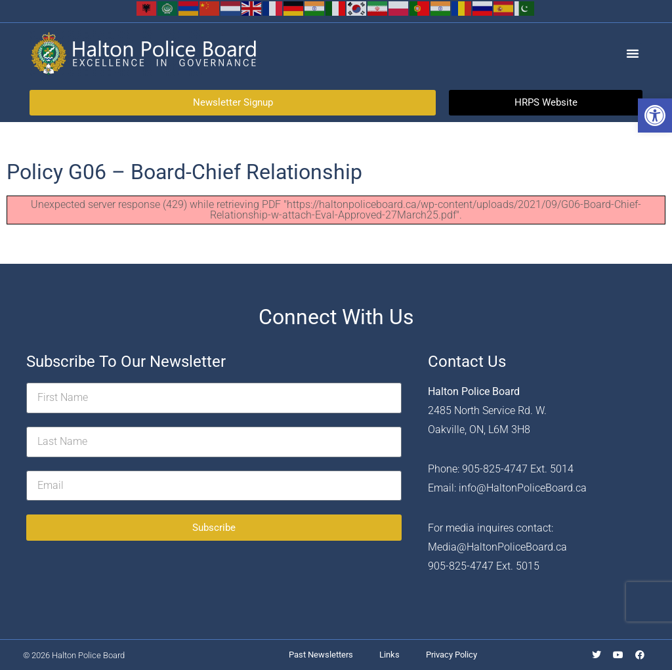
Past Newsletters (321, 655)
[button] (655, 115)
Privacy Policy (451, 655)
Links (389, 655)
